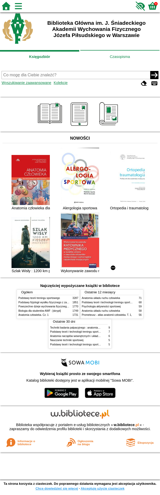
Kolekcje (60, 83)
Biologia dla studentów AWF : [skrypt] (39, 310)
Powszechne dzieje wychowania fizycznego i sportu (47, 306)
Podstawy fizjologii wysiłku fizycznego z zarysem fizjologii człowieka (57, 302)
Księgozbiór (39, 57)
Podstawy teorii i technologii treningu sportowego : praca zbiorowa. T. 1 (90, 344)
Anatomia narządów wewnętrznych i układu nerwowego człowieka (87, 336)
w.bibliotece (126, 425)
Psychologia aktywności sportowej (101, 306)
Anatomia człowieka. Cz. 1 (33, 314)
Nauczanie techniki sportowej (67, 340)
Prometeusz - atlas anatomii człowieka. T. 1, (107, 314)
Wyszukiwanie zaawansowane (26, 83)
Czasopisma (120, 57)
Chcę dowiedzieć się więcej (57, 488)
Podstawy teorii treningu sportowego (39, 298)
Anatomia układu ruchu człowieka (101, 298)
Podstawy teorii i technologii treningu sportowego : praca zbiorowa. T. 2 (90, 331)
